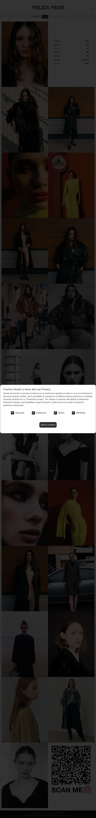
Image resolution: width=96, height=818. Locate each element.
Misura (59, 412)
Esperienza (39, 412)
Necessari (17, 412)
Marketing (78, 412)
